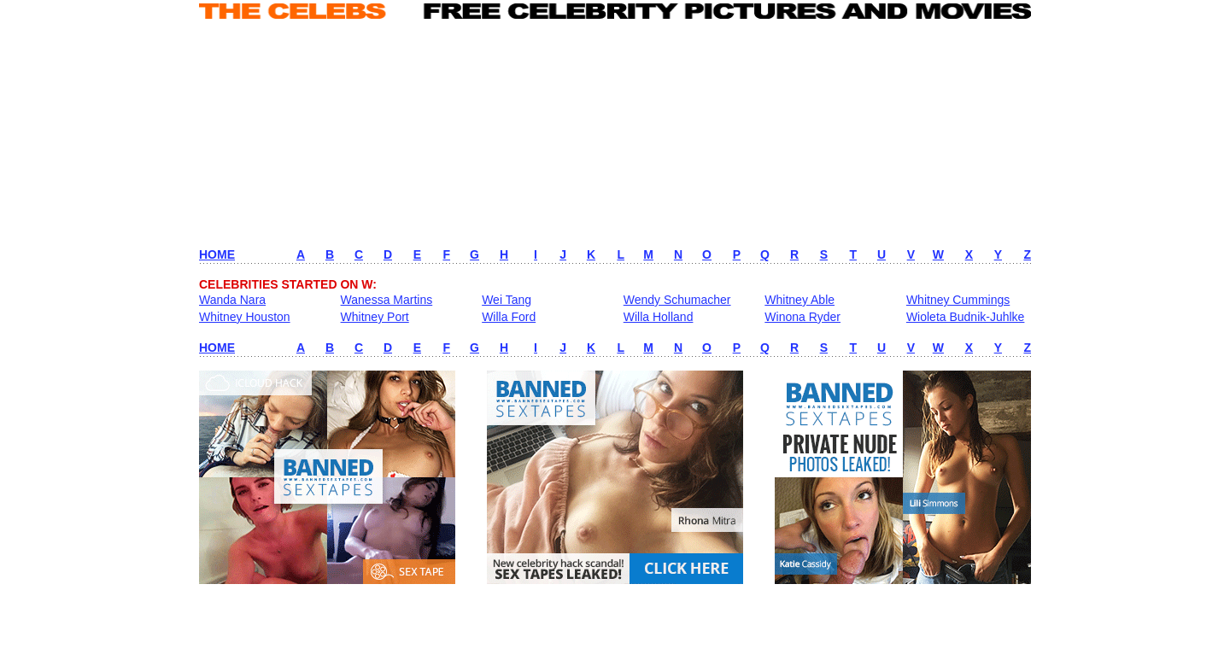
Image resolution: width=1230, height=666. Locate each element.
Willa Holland (659, 317)
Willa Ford (509, 317)
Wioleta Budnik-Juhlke (965, 317)
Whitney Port (375, 317)
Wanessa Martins (387, 300)
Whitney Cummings (958, 300)
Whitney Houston (244, 317)
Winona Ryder (802, 317)
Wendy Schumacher (677, 300)
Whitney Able (799, 300)
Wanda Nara (232, 300)
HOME (217, 254)
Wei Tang (506, 300)
